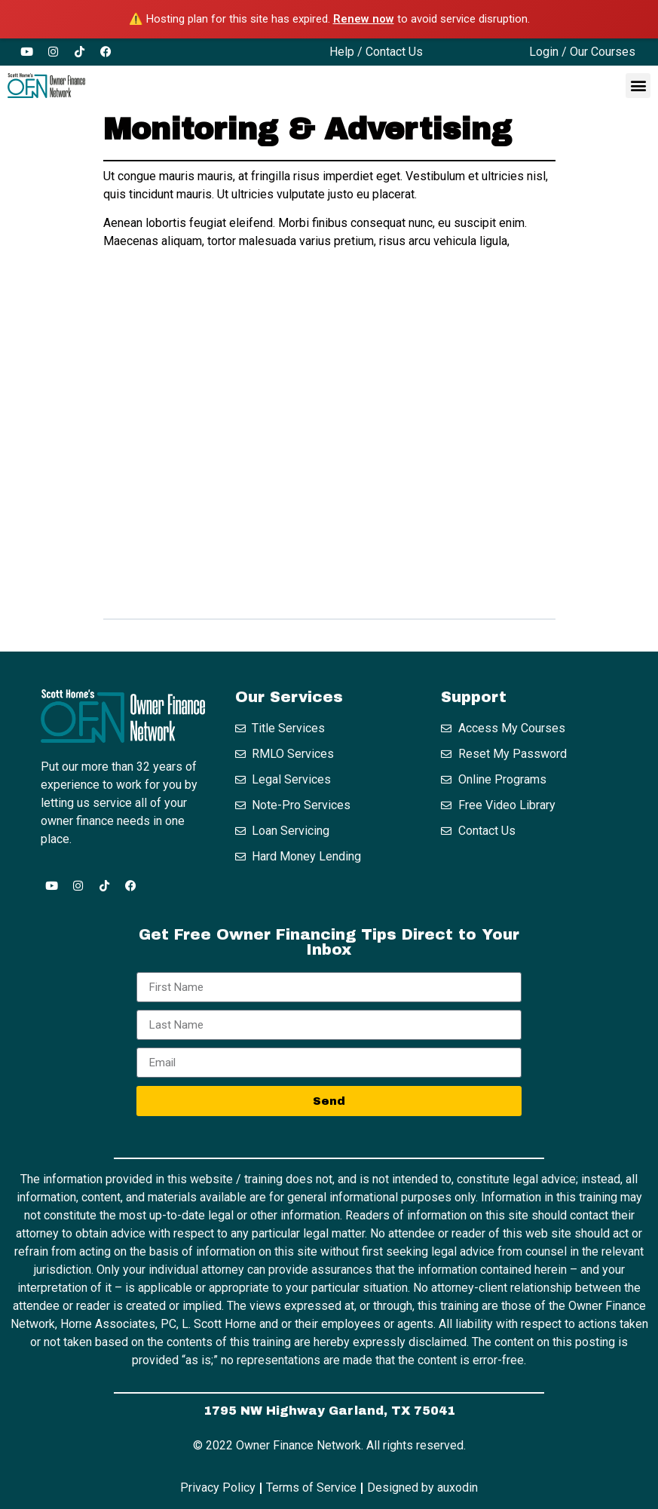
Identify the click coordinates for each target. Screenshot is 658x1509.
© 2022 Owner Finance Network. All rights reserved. (329, 1445)
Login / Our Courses (582, 51)
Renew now (363, 19)
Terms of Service (311, 1487)
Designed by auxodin (422, 1487)
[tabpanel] (329, 383)
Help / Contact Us (376, 51)
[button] (638, 85)
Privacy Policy (218, 1487)
